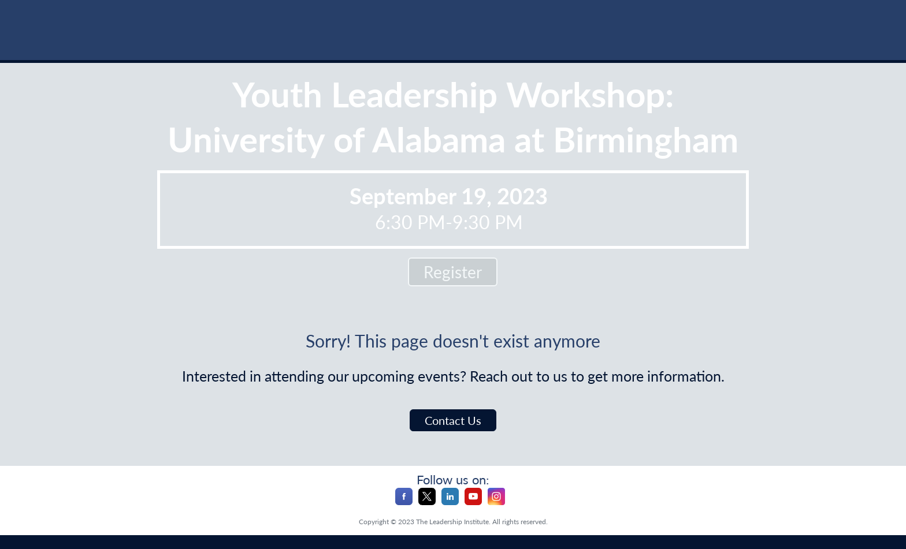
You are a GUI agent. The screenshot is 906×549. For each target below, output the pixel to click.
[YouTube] (473, 501)
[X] (427, 501)
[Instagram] (496, 501)
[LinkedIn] (450, 501)
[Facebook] (404, 501)
